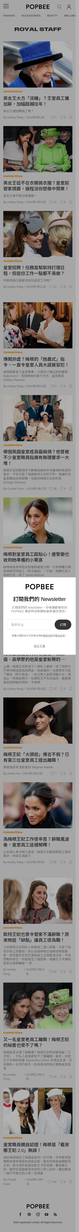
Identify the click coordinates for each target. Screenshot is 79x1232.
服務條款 (48, 635)
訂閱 (63, 624)
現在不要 (39, 646)
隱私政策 (60, 635)
